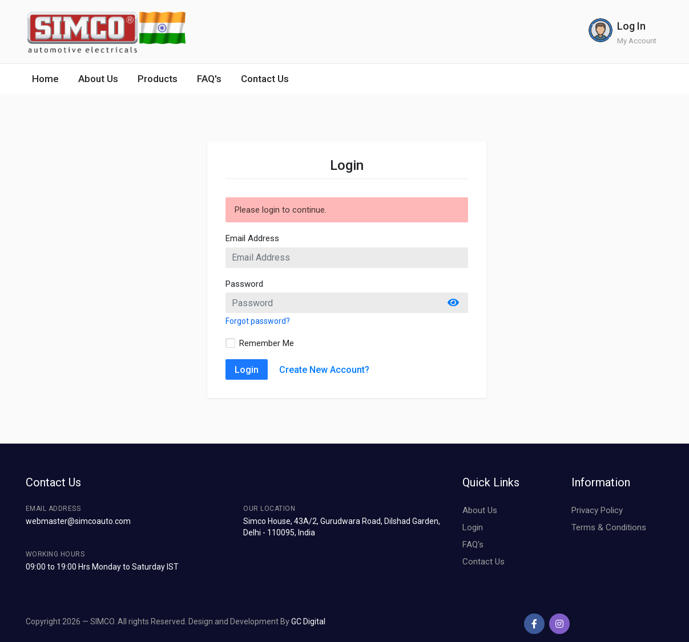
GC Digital (308, 621)
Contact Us (265, 78)
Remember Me (266, 343)
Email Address (252, 238)
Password (244, 284)
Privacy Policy (597, 510)
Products (158, 78)
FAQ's (209, 78)
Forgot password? (257, 321)
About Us (98, 78)
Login (247, 369)
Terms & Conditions (608, 527)
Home (45, 78)
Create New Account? (324, 369)
